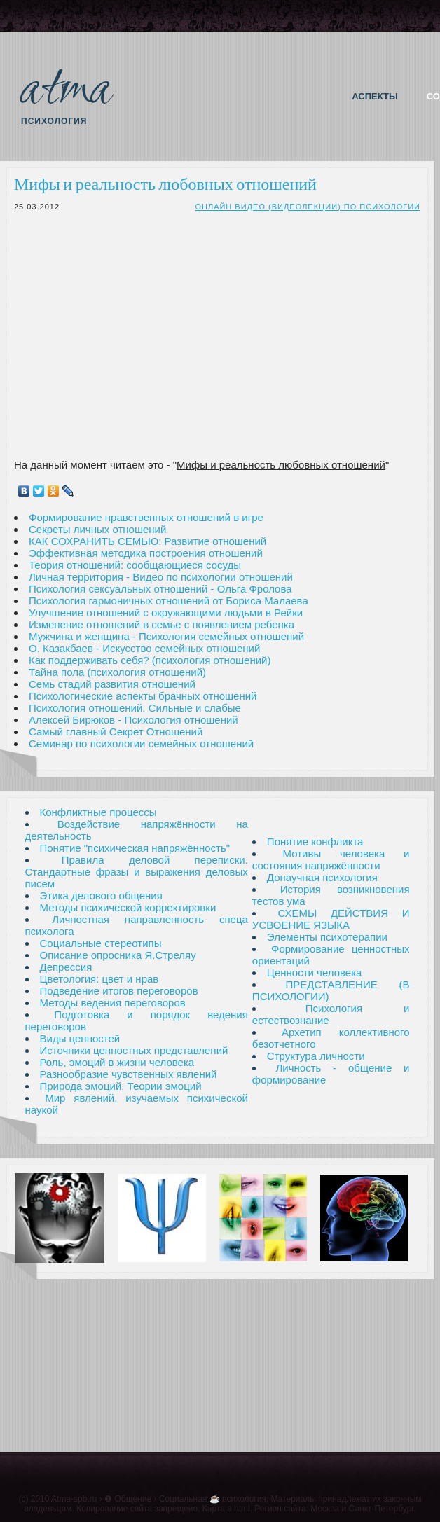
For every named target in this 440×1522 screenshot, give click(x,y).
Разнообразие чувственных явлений (128, 1074)
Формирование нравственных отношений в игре (146, 517)
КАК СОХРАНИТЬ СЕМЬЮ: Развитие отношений (147, 541)
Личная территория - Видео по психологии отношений (161, 577)
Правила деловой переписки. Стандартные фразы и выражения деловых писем (136, 872)
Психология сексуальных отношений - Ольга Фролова (160, 589)
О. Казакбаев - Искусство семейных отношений (144, 648)
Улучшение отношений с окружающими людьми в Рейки (166, 612)
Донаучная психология (322, 877)
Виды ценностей (80, 1038)
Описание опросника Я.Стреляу (118, 955)
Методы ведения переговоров (113, 1003)
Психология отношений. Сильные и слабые (135, 708)
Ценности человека (314, 972)
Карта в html (226, 1509)
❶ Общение (127, 1499)
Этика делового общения (101, 895)
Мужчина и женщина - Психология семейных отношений (166, 636)
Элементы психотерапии (327, 937)
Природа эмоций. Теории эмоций (121, 1086)
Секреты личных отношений (97, 529)
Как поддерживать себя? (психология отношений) (149, 660)
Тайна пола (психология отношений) (117, 672)
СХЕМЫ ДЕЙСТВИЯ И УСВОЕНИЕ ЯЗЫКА (331, 919)
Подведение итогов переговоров (119, 991)
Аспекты (374, 96)
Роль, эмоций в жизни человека (117, 1062)
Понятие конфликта (315, 842)
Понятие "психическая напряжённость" (135, 848)
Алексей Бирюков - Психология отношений (133, 720)
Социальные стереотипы (101, 943)
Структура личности (316, 1056)
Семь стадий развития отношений (112, 684)
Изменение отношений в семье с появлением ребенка (161, 624)
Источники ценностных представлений (134, 1050)
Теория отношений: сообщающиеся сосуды (135, 565)
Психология (54, 121)
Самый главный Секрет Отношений (115, 732)
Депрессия (66, 967)
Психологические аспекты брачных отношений (143, 696)
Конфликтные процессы (98, 812)
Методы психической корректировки (128, 907)
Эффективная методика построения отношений (146, 553)
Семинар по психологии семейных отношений (141, 743)
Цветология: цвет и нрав (99, 979)
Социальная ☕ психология (212, 1499)
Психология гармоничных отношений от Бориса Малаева (168, 601)
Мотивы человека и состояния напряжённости (331, 859)
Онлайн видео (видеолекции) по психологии (307, 206)
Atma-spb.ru (74, 1499)
